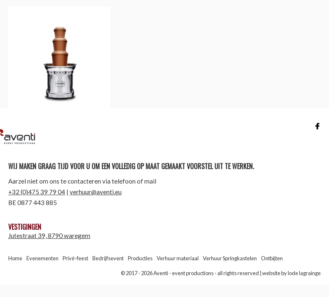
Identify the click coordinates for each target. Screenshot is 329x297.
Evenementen (42, 258)
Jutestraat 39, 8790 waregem (49, 235)
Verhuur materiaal (178, 258)
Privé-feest (75, 258)
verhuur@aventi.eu (96, 192)
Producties (140, 258)
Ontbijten (272, 258)
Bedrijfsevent (108, 258)
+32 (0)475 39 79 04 (36, 192)
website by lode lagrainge (291, 273)
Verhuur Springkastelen (230, 258)
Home (15, 258)
